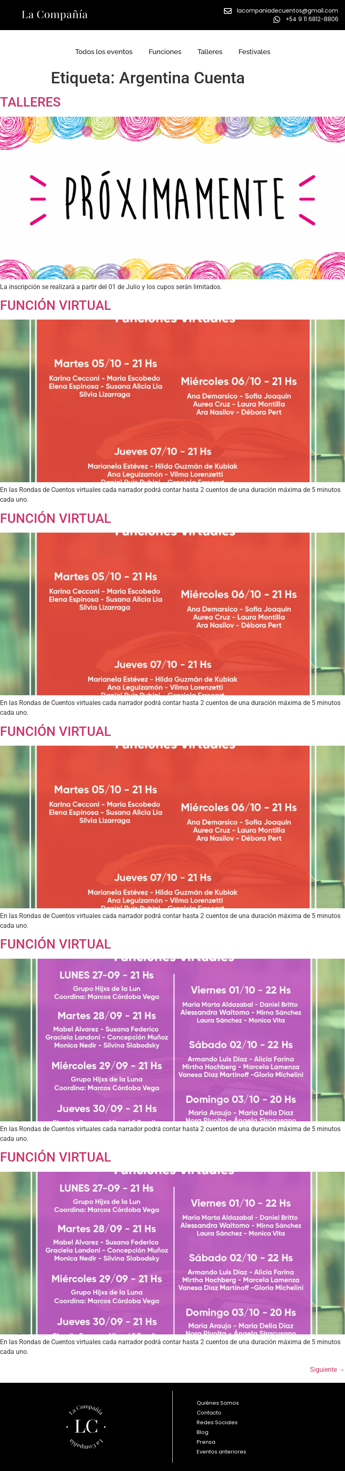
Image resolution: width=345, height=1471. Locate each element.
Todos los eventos (103, 52)
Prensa (206, 1442)
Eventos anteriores (223, 1452)
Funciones (165, 52)
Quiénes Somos (218, 1403)
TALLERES (30, 102)
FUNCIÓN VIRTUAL (55, 305)
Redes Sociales (217, 1422)
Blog (202, 1432)
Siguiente (327, 1369)
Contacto (209, 1413)
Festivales (254, 52)
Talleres (209, 52)
